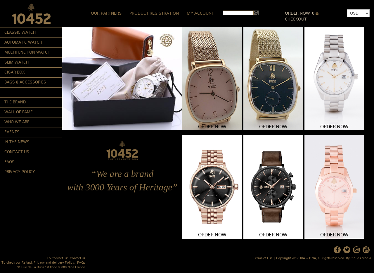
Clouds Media (361, 258)
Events (12, 132)
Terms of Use (263, 258)
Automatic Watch (23, 43)
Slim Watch (16, 62)
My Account (200, 13)
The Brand (15, 102)
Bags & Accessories (25, 82)
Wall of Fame (18, 112)
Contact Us (16, 152)
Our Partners (106, 13)
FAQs (9, 162)
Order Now (297, 13)
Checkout (296, 19)
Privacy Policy (19, 172)
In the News (17, 142)
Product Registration (154, 13)
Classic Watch (20, 33)
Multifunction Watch (27, 52)
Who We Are (17, 122)
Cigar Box (14, 72)
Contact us (77, 258)
